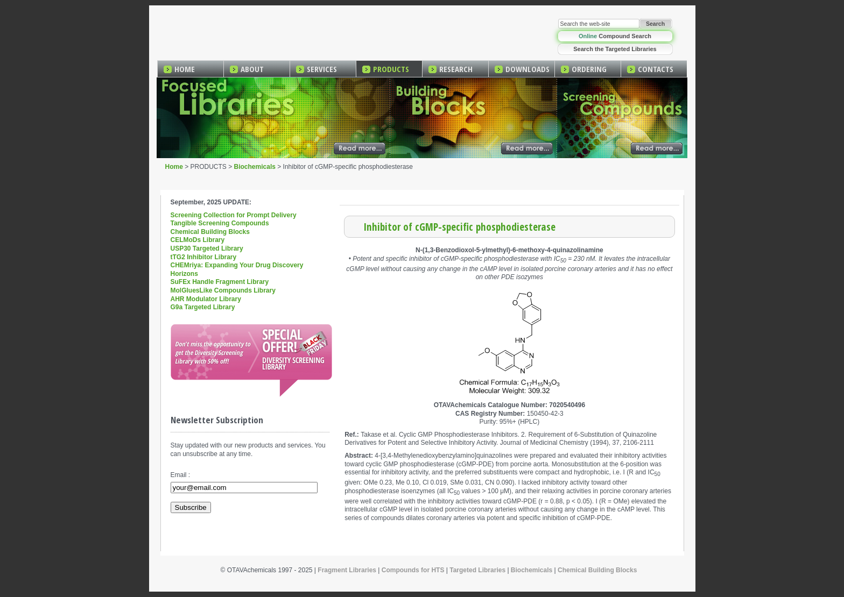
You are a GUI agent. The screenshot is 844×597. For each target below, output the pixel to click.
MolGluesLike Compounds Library (223, 290)
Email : (181, 475)
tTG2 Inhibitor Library (204, 257)
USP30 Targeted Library (207, 248)
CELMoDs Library (198, 240)
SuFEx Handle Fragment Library (220, 282)
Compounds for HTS (413, 570)
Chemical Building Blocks (210, 232)
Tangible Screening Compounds (220, 223)
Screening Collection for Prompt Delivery (234, 215)
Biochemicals (255, 166)
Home (174, 166)
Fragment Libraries (347, 570)
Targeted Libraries (477, 570)
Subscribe (191, 507)
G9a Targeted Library (203, 307)
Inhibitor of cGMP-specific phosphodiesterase (459, 226)
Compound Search (615, 36)
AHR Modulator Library (206, 299)
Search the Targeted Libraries (614, 49)
